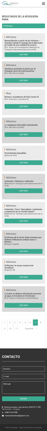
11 (16, 328)
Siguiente (31, 328)
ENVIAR (23, 399)
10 (10, 328)
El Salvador (8, 26)
